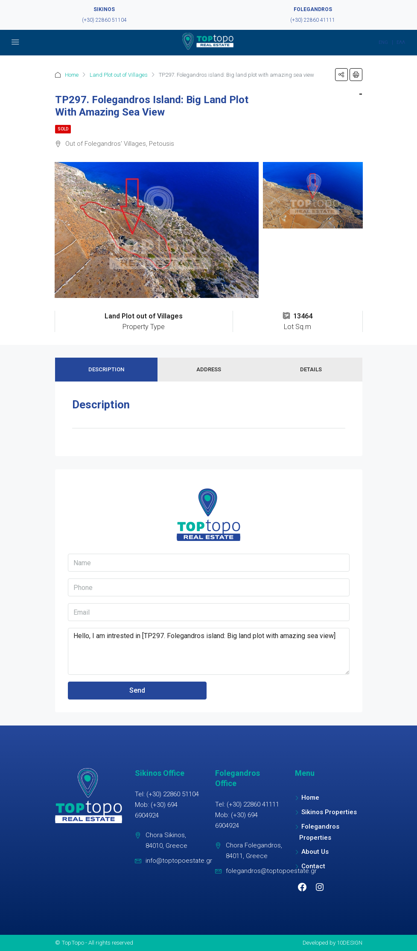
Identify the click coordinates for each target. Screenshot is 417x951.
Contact (313, 866)
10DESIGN (349, 942)
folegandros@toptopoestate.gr (271, 871)
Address (208, 369)
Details (311, 369)
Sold (63, 129)
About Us (315, 852)
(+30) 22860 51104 (104, 20)
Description (106, 369)
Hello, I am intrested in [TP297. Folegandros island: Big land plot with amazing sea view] (209, 651)
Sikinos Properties (329, 812)
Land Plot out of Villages (119, 75)
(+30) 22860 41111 (312, 20)
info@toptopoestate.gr (179, 860)
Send (137, 690)
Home (72, 75)
